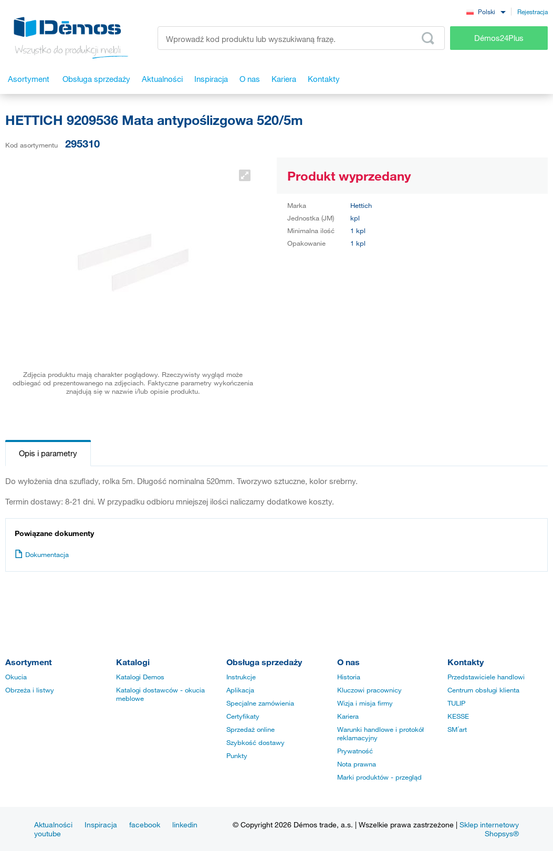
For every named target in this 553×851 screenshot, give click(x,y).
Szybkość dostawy (255, 742)
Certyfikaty (242, 716)
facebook (144, 824)
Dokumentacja (42, 554)
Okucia (16, 677)
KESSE (458, 716)
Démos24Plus (499, 38)
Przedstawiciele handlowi (486, 677)
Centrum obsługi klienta (483, 690)
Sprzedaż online (250, 729)
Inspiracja (101, 824)
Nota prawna (356, 764)
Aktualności (53, 824)
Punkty (236, 755)
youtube (47, 833)
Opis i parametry (48, 453)
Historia (348, 677)
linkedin (184, 824)
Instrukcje (241, 677)
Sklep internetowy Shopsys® (489, 829)
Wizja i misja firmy (365, 703)
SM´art (457, 729)
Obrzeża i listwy (29, 690)
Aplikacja (240, 690)
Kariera (348, 716)
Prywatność (355, 751)
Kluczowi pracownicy (369, 690)
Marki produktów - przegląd (379, 777)
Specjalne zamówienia (260, 703)
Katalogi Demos (140, 677)
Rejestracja (532, 11)
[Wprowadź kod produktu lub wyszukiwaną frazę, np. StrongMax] (301, 38)
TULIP (456, 703)
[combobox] (486, 11)
